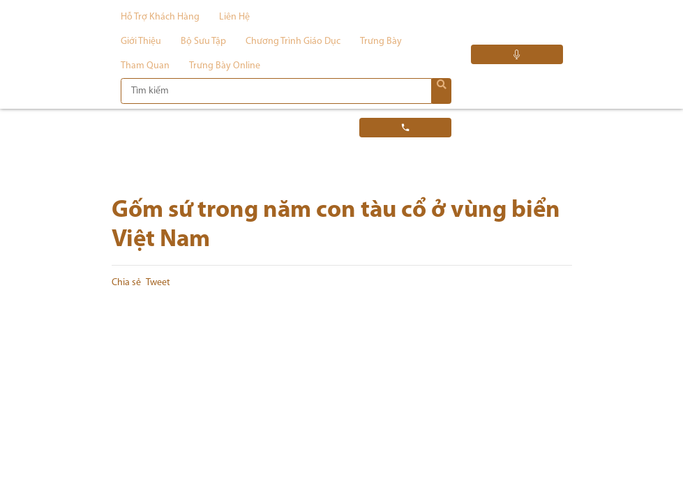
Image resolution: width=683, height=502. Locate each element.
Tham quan (145, 66)
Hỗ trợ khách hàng (160, 17)
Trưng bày (381, 41)
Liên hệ (234, 17)
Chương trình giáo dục (293, 41)
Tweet (158, 282)
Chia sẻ (126, 282)
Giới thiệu (141, 41)
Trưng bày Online (224, 66)
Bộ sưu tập (203, 41)
